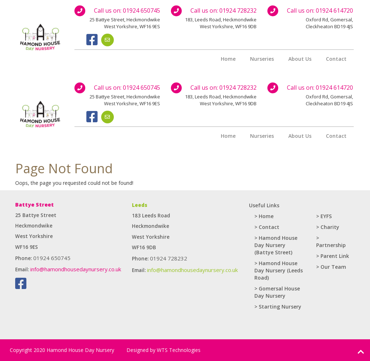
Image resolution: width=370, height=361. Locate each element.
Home (228, 58)
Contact (336, 58)
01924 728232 (238, 10)
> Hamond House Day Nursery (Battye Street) (275, 245)
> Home (264, 216)
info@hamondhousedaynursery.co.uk (75, 269)
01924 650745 (141, 10)
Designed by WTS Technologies (163, 350)
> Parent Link (332, 255)
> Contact (266, 227)
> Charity (327, 227)
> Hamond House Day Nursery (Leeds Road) (278, 270)
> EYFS (324, 216)
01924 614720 (334, 10)
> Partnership (331, 241)
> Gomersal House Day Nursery (277, 292)
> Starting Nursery (277, 306)
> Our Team (331, 266)
